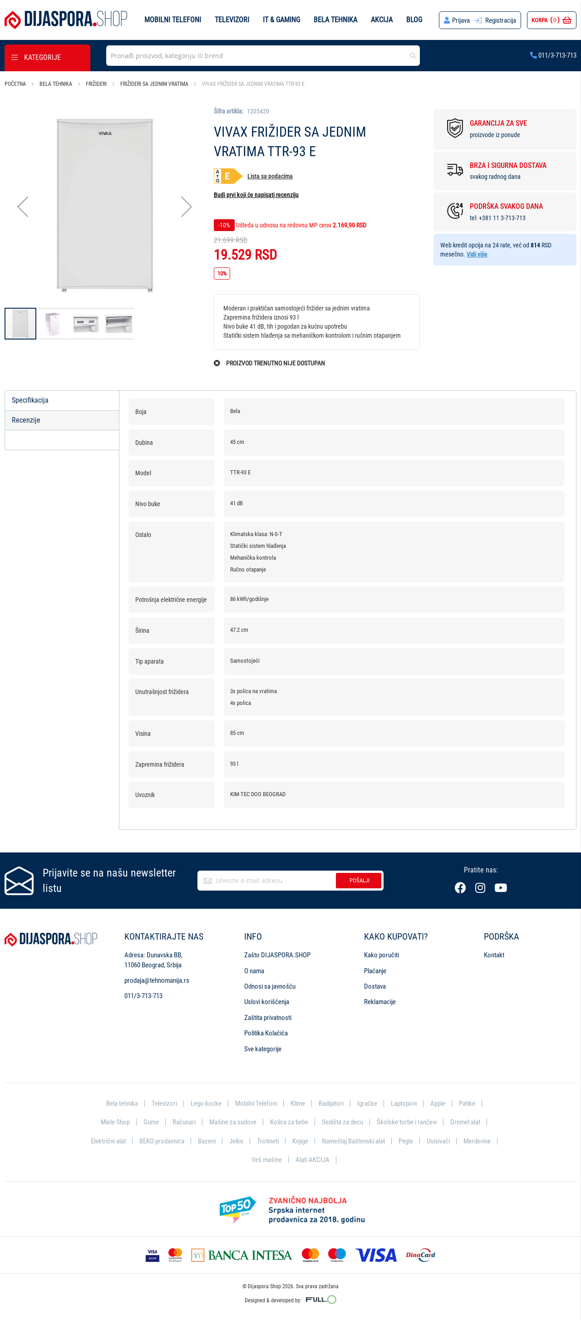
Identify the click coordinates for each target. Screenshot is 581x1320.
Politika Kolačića (266, 1033)
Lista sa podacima (270, 176)
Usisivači (438, 1141)
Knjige (300, 1141)
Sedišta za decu (342, 1122)
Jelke (236, 1141)
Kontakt (494, 955)
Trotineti (268, 1141)
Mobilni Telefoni (256, 1103)
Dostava (375, 986)
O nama (254, 971)
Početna (15, 84)
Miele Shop (115, 1122)
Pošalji (359, 880)
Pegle (406, 1141)
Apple (437, 1103)
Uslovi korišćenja (266, 1002)
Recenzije (26, 420)
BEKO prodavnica (161, 1141)
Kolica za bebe (289, 1122)
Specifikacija (30, 400)
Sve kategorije (262, 1049)
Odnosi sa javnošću (269, 986)
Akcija (382, 19)
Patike (467, 1103)
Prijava (461, 20)
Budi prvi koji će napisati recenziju (256, 194)
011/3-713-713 (553, 55)
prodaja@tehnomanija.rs (156, 980)
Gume (151, 1122)
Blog (414, 19)
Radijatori (331, 1103)
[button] (23, 207)
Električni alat (108, 1141)
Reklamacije (380, 1002)
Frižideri (96, 84)
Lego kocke (206, 1103)
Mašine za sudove (232, 1122)
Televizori (232, 19)
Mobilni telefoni (172, 19)
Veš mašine (266, 1160)
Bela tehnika (335, 19)
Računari (184, 1122)
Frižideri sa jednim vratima (154, 84)
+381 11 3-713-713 (502, 218)
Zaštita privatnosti (267, 1018)
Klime (297, 1103)
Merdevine (477, 1141)
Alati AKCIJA (312, 1160)
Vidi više (477, 254)
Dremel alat (465, 1122)
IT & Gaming (281, 19)
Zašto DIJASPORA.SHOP (277, 955)
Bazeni (207, 1141)
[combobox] (263, 55)
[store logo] (66, 20)
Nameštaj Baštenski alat (353, 1141)
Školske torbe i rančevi (407, 1122)
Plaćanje (375, 971)
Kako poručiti (381, 955)
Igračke (367, 1103)
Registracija (500, 20)
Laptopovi (404, 1103)
